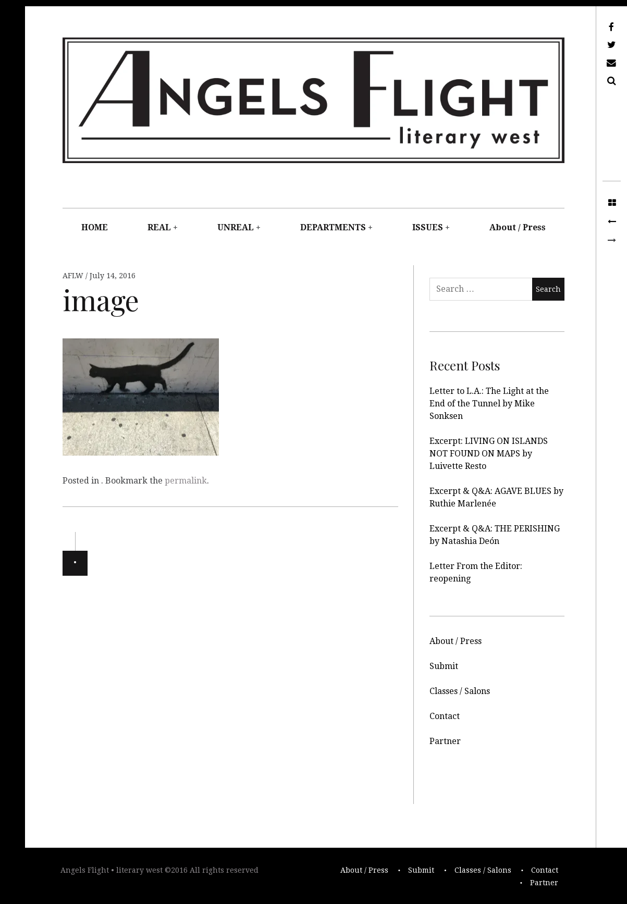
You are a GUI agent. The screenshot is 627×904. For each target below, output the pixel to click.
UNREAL (235, 227)
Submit (443, 666)
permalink (186, 481)
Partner (445, 741)
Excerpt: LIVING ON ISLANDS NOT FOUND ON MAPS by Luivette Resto (488, 453)
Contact (444, 716)
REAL (159, 227)
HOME (94, 227)
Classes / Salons (459, 691)
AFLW (74, 275)
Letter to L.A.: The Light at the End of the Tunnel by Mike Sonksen (489, 403)
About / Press (517, 227)
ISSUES (427, 227)
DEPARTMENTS (333, 227)
